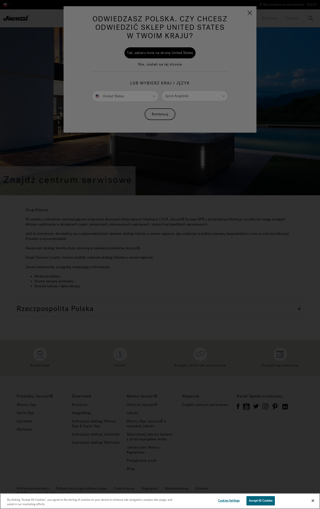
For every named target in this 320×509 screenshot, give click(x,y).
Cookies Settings (229, 501)
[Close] (313, 500)
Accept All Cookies (260, 501)
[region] (160, 501)
